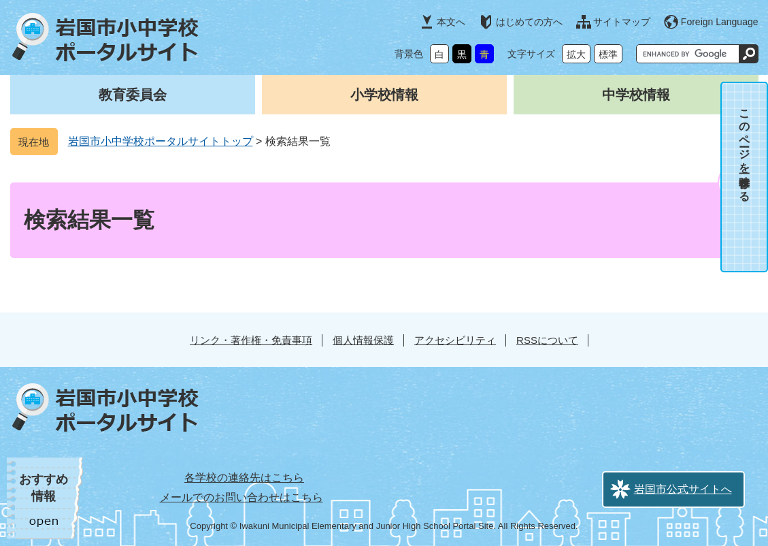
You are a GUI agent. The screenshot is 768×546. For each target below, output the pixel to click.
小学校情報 (384, 94)
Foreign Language (719, 21)
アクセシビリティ (455, 340)
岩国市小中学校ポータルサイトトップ (160, 141)
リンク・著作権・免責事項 (251, 340)
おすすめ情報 (43, 487)
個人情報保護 (363, 340)
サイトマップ (621, 21)
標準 (608, 54)
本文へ (451, 21)
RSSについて (547, 340)
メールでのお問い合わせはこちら (241, 497)
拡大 (576, 54)
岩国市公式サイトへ (683, 489)
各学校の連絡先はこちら (244, 477)
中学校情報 (636, 94)
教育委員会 (133, 94)
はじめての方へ (529, 21)
